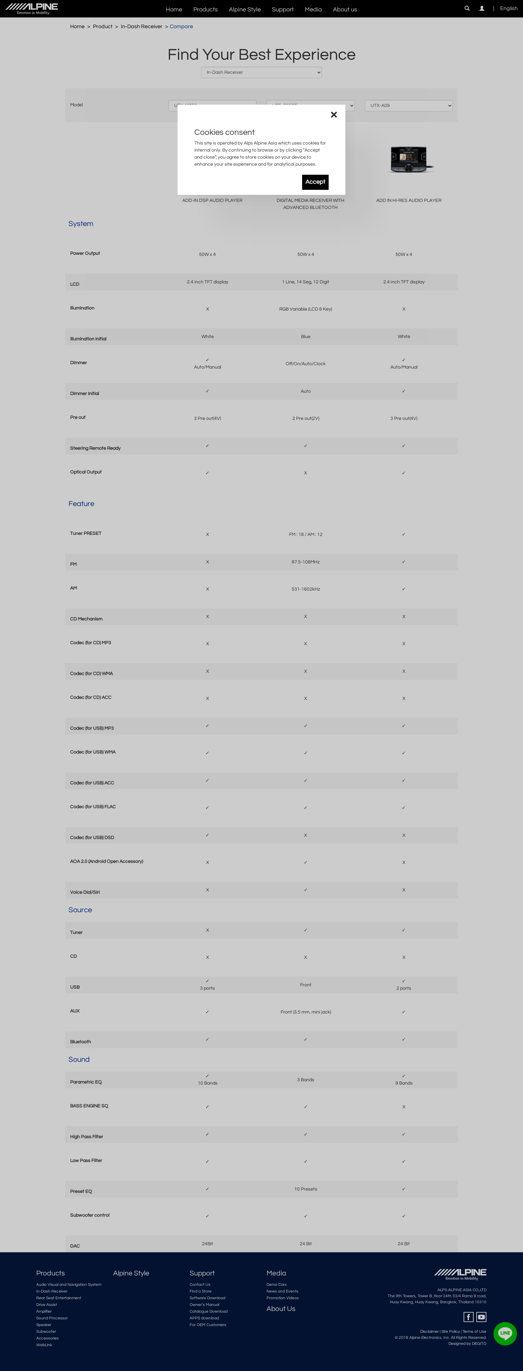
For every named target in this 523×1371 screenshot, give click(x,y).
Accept (315, 182)
